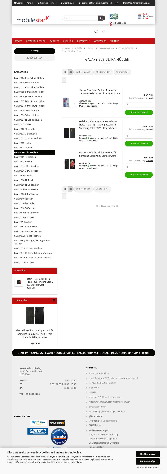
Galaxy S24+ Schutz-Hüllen (27, 110)
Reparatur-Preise (35, 41)
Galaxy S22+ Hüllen (23, 147)
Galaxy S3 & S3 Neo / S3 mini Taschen (32, 257)
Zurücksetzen (35, 58)
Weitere (114, 41)
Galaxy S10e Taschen (24, 217)
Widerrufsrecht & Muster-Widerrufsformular (109, 402)
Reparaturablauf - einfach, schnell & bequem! (98, 3)
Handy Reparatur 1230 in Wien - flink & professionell (113, 378)
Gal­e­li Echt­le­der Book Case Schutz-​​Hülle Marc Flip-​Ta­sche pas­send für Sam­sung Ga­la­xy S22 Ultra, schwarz (98, 125)
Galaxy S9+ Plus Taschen (26, 226)
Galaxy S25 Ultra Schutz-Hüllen (29, 92)
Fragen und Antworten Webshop (103, 434)
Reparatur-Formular (47, 3)
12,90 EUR (35, 343)
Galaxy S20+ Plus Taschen (26, 189)
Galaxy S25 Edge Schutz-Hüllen (29, 101)
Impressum (94, 388)
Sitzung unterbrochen (99, 373)
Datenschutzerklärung (72, 462)
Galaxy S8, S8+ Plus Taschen (28, 231)
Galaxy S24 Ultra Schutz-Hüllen (29, 105)
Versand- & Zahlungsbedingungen (104, 397)
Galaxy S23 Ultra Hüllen (25, 133)
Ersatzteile (83, 41)
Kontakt (92, 392)
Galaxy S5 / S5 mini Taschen (28, 248)
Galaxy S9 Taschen (23, 222)
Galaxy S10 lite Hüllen (24, 203)
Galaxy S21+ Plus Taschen (26, 166)
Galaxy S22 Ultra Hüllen (26, 152)
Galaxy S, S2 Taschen (24, 262)
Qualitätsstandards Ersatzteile (136, 3)
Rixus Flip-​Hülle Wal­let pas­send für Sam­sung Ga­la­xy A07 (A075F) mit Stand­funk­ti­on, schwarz (35, 334)
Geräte (18, 41)
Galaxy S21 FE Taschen (25, 157)
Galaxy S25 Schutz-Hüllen (26, 82)
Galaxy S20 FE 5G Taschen (26, 185)
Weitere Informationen (148, 467)
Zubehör (68, 41)
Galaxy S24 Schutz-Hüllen (26, 115)
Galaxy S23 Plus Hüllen (25, 129)
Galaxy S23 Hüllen (22, 124)
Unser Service (67, 3)
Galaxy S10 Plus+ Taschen (26, 212)
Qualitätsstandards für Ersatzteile (104, 443)
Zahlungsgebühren (97, 407)
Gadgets (54, 41)
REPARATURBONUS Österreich (102, 383)
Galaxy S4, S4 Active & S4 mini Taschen (33, 253)
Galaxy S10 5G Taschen (25, 208)
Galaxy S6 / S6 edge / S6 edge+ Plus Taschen (32, 242)
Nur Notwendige (147, 461)
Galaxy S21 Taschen (23, 161)
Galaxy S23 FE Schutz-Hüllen (28, 138)
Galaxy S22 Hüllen (22, 143)
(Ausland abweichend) (88, 106)
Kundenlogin (36, 9)
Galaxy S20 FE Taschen (25, 180)
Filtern (35, 51)
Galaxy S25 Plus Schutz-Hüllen (29, 87)
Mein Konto (94, 421)
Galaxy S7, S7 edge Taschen (27, 236)
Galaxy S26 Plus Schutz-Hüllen (29, 78)
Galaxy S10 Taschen (23, 198)
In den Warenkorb (139, 112)
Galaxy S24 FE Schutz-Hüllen (28, 120)
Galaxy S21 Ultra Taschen (26, 171)
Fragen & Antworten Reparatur (103, 438)
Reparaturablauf (96, 447)
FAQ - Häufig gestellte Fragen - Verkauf (107, 411)
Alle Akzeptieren (147, 454)
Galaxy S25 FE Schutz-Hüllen (28, 96)
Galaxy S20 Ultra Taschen (26, 194)
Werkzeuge (100, 41)
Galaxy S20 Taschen (23, 175)
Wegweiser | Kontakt (23, 3)
